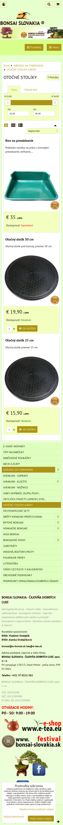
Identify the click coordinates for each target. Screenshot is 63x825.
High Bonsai (11, 534)
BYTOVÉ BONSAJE (32, 522)
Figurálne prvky (14, 557)
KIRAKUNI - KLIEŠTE (32, 481)
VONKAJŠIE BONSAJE (32, 528)
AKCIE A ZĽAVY (11, 463)
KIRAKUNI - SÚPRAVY (15, 475)
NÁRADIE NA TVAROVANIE (32, 470)
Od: (18, 112)
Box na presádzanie (19, 140)
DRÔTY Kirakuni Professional (32, 516)
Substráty (10, 546)
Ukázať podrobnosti (14, 816)
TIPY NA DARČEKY (13, 452)
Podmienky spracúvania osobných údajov (30, 581)
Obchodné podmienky (17, 575)
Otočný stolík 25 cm (19, 340)
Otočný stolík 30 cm (19, 239)
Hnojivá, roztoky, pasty (18, 551)
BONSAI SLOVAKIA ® (22, 23)
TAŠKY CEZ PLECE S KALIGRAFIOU (23, 569)
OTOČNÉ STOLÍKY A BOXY (18, 505)
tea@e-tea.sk (34, 646)
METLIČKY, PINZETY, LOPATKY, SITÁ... (24, 499)
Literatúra (10, 563)
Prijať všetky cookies (41, 818)
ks (10, 328)
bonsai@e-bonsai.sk (14, 646)
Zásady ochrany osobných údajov (36, 809)
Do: (44, 112)
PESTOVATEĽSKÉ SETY (16, 510)
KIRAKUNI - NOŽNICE (15, 487)
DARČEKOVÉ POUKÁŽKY (17, 458)
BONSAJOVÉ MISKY (32, 540)
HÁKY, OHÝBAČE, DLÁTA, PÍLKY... (21, 493)
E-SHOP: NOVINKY (14, 446)
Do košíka (27, 328)
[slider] (8, 102)
